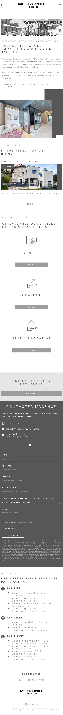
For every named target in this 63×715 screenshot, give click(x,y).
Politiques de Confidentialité (31, 559)
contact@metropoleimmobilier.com (22, 429)
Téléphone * (9, 488)
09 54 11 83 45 (13, 424)
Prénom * (7, 466)
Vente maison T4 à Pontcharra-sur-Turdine (30, 658)
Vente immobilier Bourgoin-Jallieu (33, 624)
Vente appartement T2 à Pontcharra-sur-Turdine (30, 642)
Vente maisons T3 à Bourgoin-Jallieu (27, 653)
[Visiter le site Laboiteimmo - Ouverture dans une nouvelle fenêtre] (31, 705)
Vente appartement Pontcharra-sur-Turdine (30, 610)
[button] (28, 204)
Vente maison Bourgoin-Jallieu (30, 594)
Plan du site (16, 710)
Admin (35, 710)
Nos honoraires (7, 710)
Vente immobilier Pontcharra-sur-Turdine (30, 629)
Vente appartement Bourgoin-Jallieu (26, 600)
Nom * (5, 455)
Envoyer (13, 536)
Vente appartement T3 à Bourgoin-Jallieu (30, 648)
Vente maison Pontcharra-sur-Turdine (32, 605)
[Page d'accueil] (31, 5)
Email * (6, 477)
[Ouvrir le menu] (60, 5)
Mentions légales (26, 710)
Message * (8, 510)
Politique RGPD (50, 710)
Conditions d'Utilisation (49, 559)
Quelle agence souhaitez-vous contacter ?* (29, 499)
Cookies (58, 710)
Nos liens (41, 710)
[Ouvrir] (2, 5)
